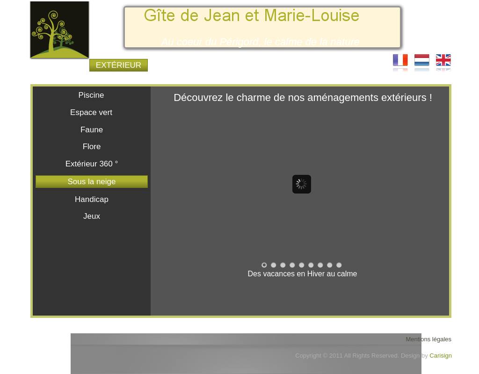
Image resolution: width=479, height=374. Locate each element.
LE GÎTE (60, 65)
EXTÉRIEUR (118, 65)
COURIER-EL (352, 65)
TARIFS (235, 65)
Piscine (91, 95)
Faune (91, 129)
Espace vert (91, 112)
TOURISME (294, 65)
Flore (92, 146)
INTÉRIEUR (177, 65)
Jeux (91, 216)
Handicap (92, 199)
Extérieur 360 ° (91, 163)
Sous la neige (91, 181)
